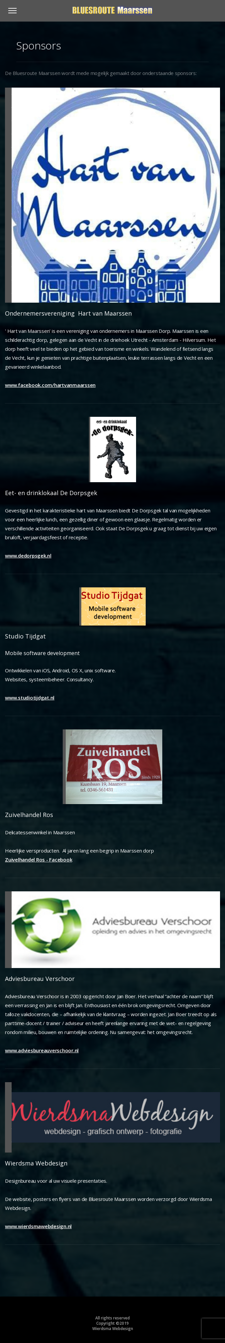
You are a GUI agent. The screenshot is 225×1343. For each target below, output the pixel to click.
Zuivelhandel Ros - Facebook (38, 859)
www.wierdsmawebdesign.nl (38, 1226)
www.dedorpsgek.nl (28, 555)
